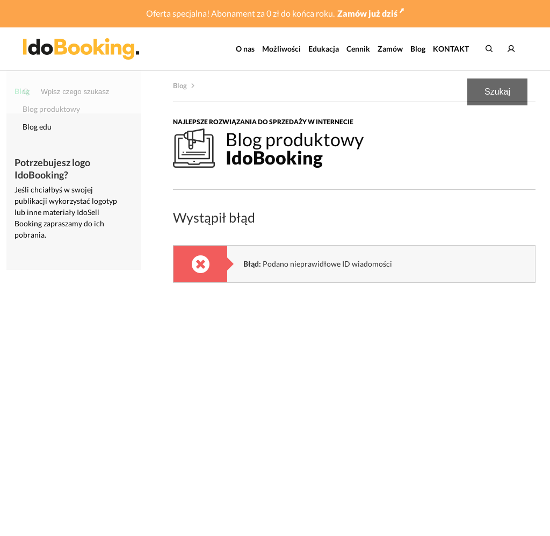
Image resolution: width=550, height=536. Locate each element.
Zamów (390, 48)
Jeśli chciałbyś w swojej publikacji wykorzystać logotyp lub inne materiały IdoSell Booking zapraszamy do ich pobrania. (66, 212)
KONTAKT (451, 48)
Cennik (358, 48)
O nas (245, 48)
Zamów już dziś (370, 13)
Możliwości (281, 48)
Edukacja (323, 48)
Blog (417, 48)
